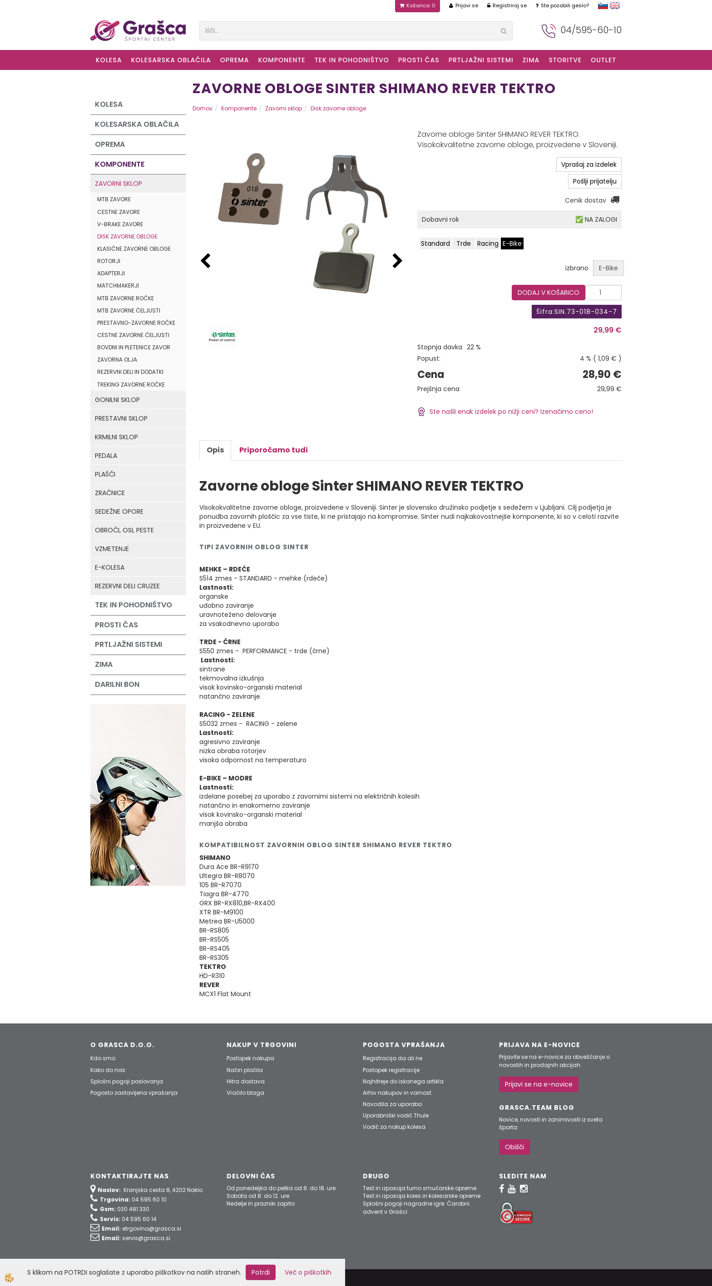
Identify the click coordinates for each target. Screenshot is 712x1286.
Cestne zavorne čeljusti (133, 335)
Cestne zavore (118, 212)
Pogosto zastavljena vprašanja (134, 1093)
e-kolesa (109, 567)
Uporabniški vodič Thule (396, 1115)
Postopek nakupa (250, 1058)
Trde (463, 243)
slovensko (603, 5)
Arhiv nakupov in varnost (397, 1093)
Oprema (234, 60)
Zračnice (110, 492)
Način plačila (245, 1070)
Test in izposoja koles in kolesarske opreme (421, 1196)
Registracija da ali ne (392, 1058)
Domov (203, 108)
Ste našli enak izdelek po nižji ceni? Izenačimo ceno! (505, 411)
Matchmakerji (118, 285)
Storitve (565, 60)
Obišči (514, 1147)
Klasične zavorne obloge (134, 249)
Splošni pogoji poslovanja (126, 1081)
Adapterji (111, 273)
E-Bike (512, 243)
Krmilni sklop (116, 437)
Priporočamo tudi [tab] (273, 450)
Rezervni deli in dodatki (130, 372)
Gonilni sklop (117, 399)
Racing (488, 243)
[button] (398, 261)
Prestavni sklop (121, 418)
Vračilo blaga (245, 1093)
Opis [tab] (215, 450)
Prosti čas (419, 60)
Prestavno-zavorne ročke (136, 323)
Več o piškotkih (308, 1272)
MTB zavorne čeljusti (128, 310)
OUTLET (603, 60)
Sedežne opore (119, 511)
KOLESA (109, 60)
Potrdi (261, 1272)
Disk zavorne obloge (127, 236)
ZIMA (531, 60)
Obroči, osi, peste (124, 530)
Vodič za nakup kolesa (394, 1127)
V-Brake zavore (120, 224)
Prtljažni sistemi (481, 60)
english (615, 5)
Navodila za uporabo (392, 1104)
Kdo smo (102, 1058)
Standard (435, 243)
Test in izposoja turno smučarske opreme (419, 1188)
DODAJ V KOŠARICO (548, 292)
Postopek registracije (391, 1070)
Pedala (106, 455)
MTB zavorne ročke (125, 298)
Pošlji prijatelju (595, 181)
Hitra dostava (246, 1081)
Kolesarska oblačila (171, 60)
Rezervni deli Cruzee (127, 586)
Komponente (281, 60)
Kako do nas (107, 1070)
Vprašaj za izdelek (589, 164)
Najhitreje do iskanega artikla (403, 1081)
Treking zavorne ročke (131, 384)
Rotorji (108, 261)
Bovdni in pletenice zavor (133, 347)
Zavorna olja (117, 359)
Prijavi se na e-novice (539, 1084)
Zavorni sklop (118, 183)
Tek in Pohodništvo (352, 60)
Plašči (105, 474)
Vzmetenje (112, 548)
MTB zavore (114, 199)
